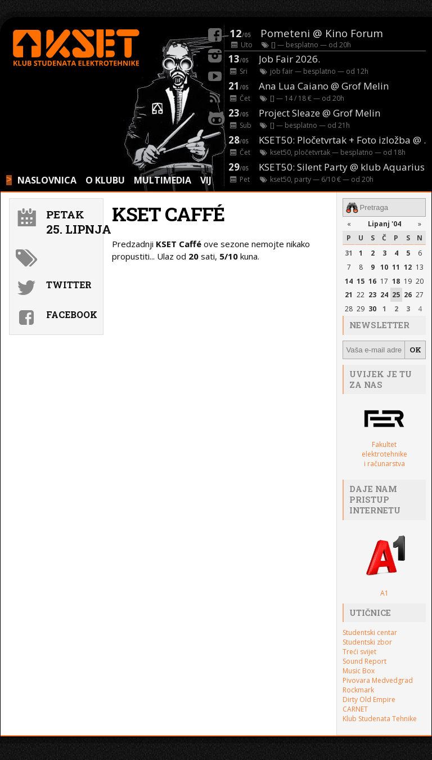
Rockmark (358, 690)
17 (384, 281)
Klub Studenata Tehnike (380, 718)
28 (349, 309)
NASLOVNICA (46, 180)
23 (372, 294)
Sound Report (364, 661)
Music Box (359, 671)
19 (408, 281)
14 (349, 281)
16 (372, 281)
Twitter (69, 284)
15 (360, 281)
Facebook (71, 314)
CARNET (355, 709)
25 (396, 294)
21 (349, 294)
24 (384, 294)
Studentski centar (370, 632)
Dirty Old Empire (369, 699)
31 (349, 253)
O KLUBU (105, 180)
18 (396, 281)
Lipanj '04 (384, 224)
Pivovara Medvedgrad (378, 680)
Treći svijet (359, 651)
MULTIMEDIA (162, 180)
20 (420, 281)
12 (408, 267)
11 (396, 267)
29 (360, 309)
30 (372, 309)
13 (420, 267)
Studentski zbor (367, 642)
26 (408, 294)
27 (420, 294)
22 (360, 294)
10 (384, 267)
